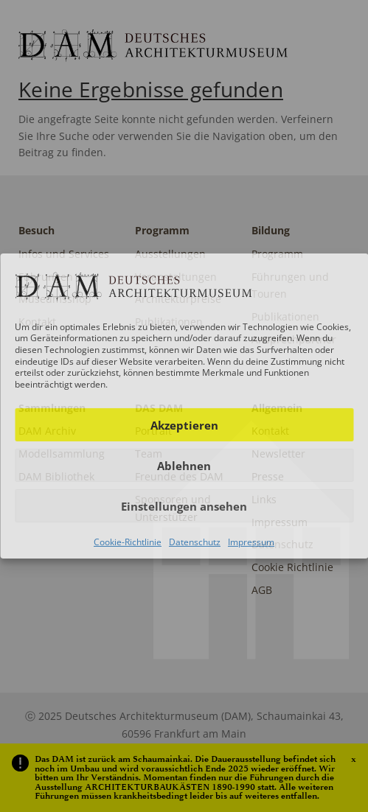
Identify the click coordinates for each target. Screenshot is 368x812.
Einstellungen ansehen (184, 506)
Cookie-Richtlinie (128, 542)
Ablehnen (184, 465)
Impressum (251, 542)
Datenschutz (195, 542)
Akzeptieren (184, 425)
